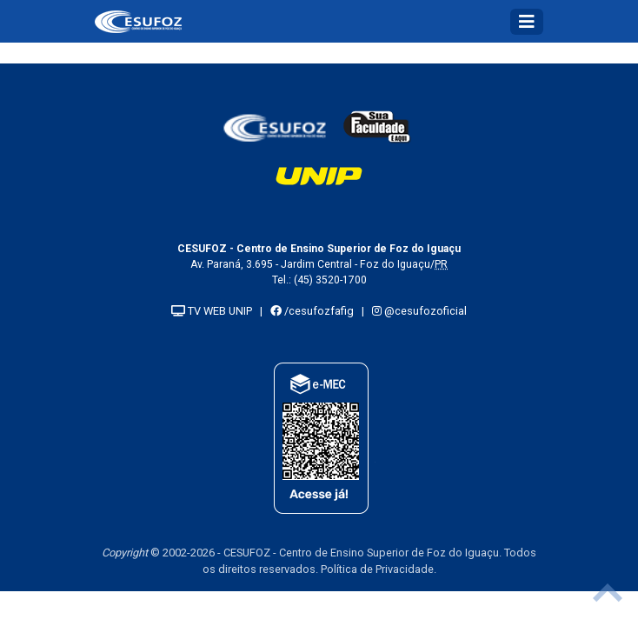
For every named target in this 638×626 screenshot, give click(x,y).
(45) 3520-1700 (330, 280)
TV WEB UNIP (211, 310)
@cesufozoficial (419, 310)
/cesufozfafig (312, 310)
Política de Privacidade (377, 569)
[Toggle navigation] (526, 22)
